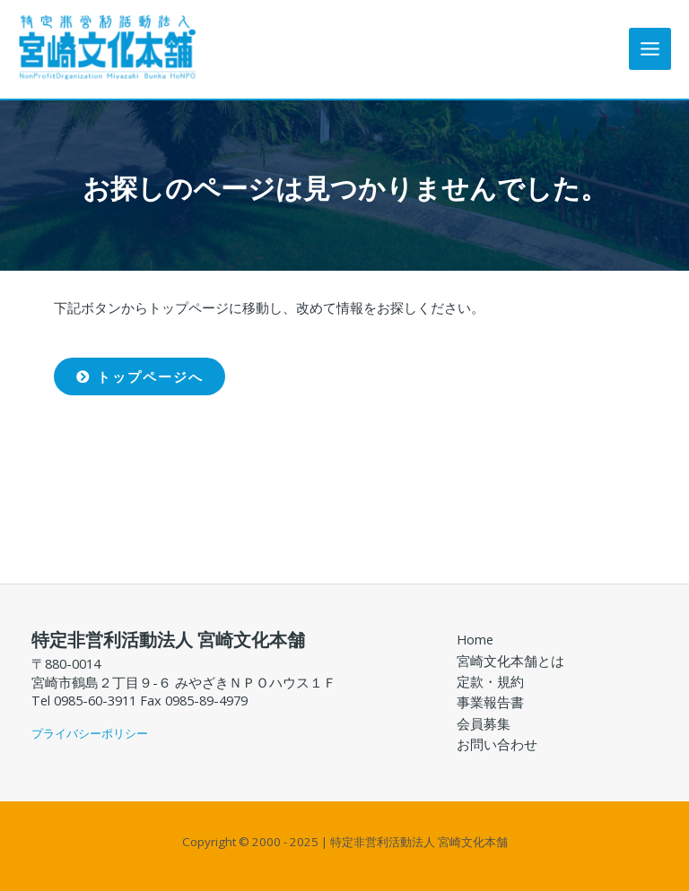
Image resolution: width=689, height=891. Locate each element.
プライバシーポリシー (89, 733)
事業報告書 (490, 702)
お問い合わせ (497, 744)
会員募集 (483, 723)
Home (475, 639)
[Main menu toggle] (650, 49)
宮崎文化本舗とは (510, 661)
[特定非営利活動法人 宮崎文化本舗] (107, 47)
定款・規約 (490, 681)
